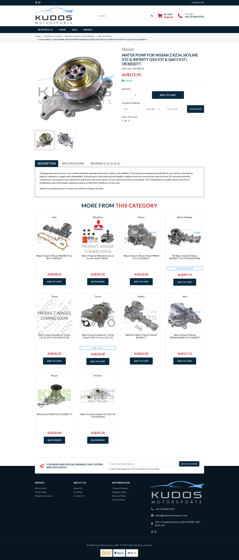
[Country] (152, 109)
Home (62, 29)
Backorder (98, 281)
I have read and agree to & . (134, 469)
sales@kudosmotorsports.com (171, 515)
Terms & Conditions (138, 469)
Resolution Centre (44, 496)
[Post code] (173, 109)
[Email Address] (143, 464)
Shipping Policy (119, 492)
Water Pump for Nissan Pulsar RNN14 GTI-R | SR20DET (141, 257)
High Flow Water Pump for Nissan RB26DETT (141, 336)
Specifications (73, 163)
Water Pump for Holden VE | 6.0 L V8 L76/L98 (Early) (97, 415)
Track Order (40, 492)
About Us (78, 488)
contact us (197, 2)
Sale (74, 29)
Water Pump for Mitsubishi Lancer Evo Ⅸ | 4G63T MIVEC (98, 257)
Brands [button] (88, 29)
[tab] (46, 163)
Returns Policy (119, 496)
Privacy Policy (154, 469)
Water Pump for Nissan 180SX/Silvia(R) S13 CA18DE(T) (185, 336)
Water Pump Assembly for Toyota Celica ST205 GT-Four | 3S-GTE (98, 336)
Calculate (195, 109)
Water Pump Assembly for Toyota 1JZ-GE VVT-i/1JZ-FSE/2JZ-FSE (54, 336)
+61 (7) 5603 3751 (194, 16)
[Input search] (123, 15)
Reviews (105, 163)
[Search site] (152, 15)
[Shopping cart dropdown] (165, 16)
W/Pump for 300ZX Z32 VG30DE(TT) (54, 414)
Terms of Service (120, 488)
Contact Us (78, 496)
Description (46, 163)
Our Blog (77, 492)
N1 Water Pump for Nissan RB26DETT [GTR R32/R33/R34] (184, 257)
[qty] (130, 109)
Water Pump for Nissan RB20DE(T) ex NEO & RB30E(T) (54, 257)
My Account (40, 488)
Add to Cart (168, 94)
